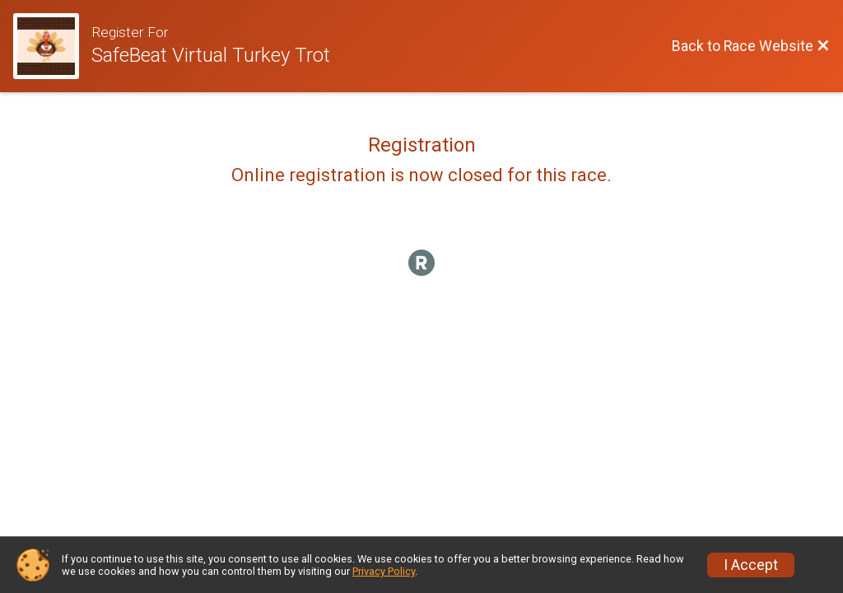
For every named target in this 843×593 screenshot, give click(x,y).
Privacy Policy (383, 571)
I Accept (751, 565)
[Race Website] (52, 46)
